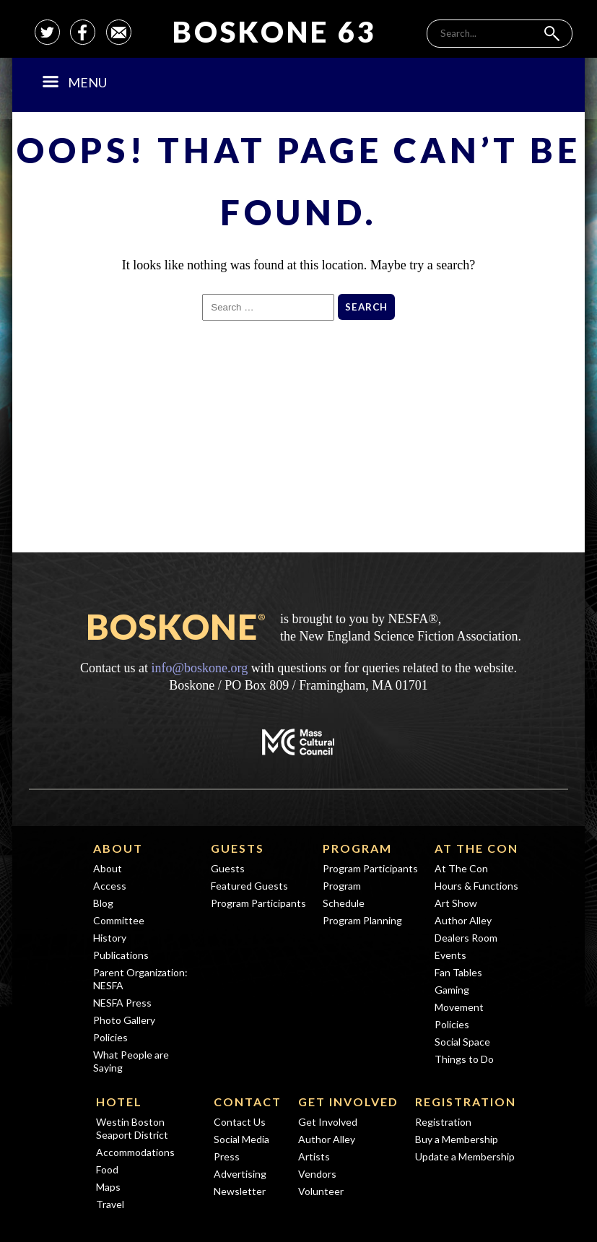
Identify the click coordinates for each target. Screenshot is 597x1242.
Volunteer (321, 1191)
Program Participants (258, 903)
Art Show (456, 903)
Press (227, 1156)
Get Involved (348, 1101)
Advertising (240, 1174)
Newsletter (240, 1191)
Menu (75, 82)
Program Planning (362, 920)
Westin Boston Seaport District (132, 1128)
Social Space (462, 1041)
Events (450, 955)
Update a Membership (465, 1156)
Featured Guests (249, 886)
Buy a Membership (456, 1139)
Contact (248, 1101)
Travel (110, 1204)
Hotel (119, 1101)
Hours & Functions (476, 886)
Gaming (452, 989)
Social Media (241, 1139)
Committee (118, 920)
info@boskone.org (199, 668)
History (109, 938)
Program (357, 848)
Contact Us (240, 1122)
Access (109, 886)
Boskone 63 (275, 31)
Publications (121, 955)
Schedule (344, 903)
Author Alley (463, 920)
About (118, 848)
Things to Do (464, 1059)
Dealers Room (466, 938)
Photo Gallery (124, 1020)
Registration (465, 1101)
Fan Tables (458, 972)
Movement (459, 1007)
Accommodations (135, 1152)
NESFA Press (122, 1002)
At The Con (476, 848)
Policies (110, 1037)
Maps (108, 1187)
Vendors (317, 1174)
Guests (237, 848)
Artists (314, 1156)
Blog (103, 903)
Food (107, 1169)
